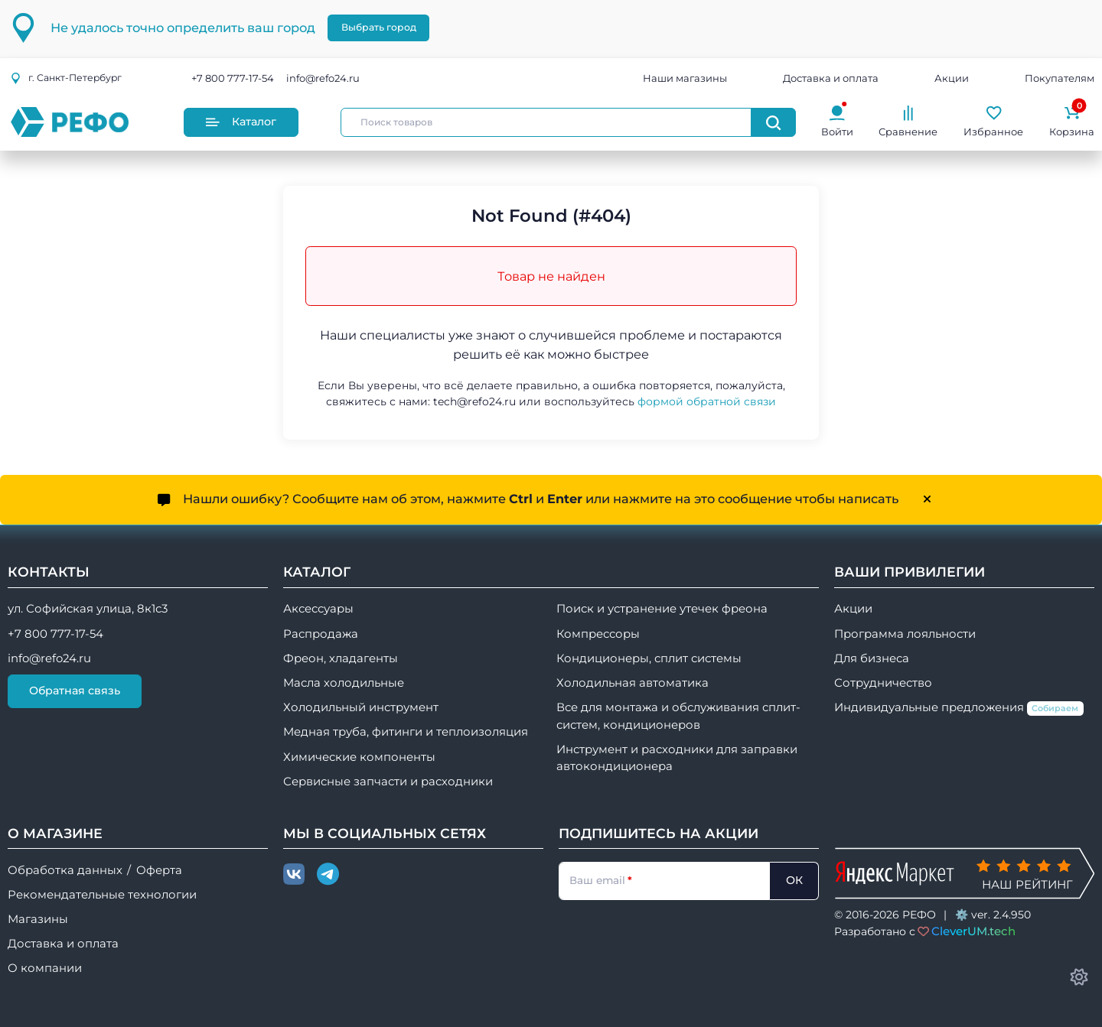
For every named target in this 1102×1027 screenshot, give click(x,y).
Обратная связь (74, 690)
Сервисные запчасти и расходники (388, 781)
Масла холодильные (343, 683)
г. (66, 77)
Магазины (38, 919)
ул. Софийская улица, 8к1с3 (88, 609)
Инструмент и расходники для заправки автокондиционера (676, 758)
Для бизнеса (871, 658)
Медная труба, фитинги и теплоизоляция (405, 732)
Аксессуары (318, 609)
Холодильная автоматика (632, 683)
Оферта (159, 870)
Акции (951, 78)
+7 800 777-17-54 (232, 78)
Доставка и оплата (831, 78)
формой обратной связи (706, 401)
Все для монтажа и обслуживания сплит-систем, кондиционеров (678, 715)
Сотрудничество (883, 683)
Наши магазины (685, 78)
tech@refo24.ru (474, 401)
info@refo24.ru (323, 78)
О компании (45, 968)
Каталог (241, 121)
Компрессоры (598, 634)
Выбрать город (378, 27)
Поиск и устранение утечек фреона (662, 609)
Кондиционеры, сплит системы (649, 658)
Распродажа (320, 634)
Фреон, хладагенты (340, 658)
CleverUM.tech (973, 931)
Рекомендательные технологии (102, 895)
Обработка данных (65, 870)
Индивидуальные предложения (959, 708)
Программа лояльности (905, 634)
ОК (794, 880)
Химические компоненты (359, 757)
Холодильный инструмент (361, 707)
